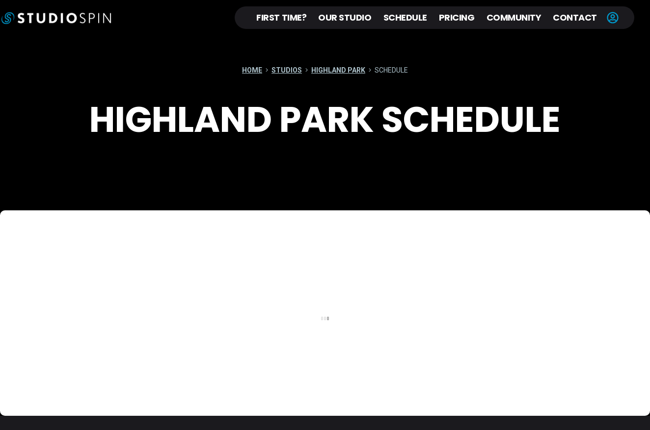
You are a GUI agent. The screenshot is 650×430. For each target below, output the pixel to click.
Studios (287, 71)
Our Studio (344, 17)
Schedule (405, 17)
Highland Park (338, 71)
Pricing (457, 17)
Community (514, 17)
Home (253, 71)
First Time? (281, 17)
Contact (575, 17)
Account (613, 18)
